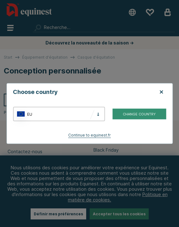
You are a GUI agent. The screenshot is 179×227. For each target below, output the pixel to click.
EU (29, 114)
